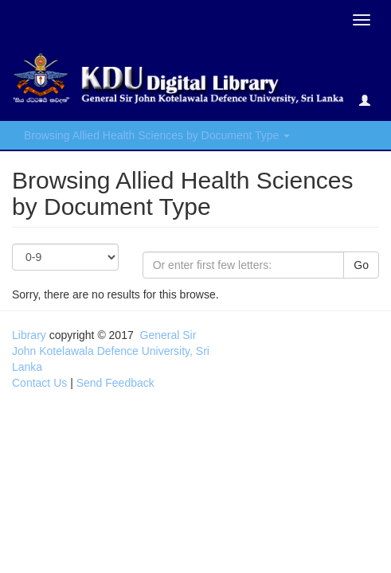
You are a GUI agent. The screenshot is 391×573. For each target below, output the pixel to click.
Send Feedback (115, 382)
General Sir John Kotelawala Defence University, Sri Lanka (110, 351)
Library (29, 335)
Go (361, 265)
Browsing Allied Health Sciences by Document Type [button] (157, 135)
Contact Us (39, 382)
